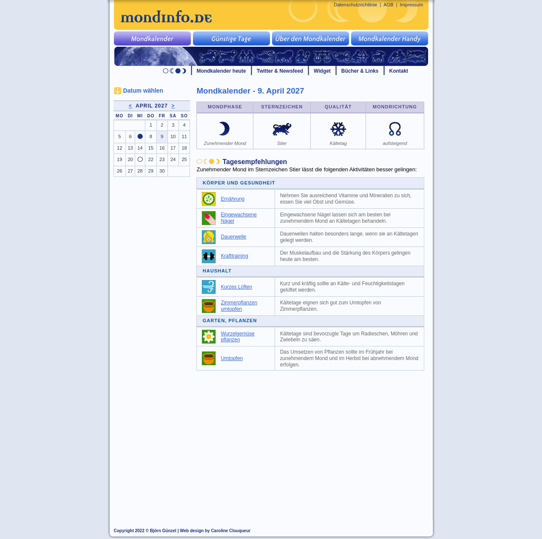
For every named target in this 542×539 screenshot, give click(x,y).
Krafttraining (234, 256)
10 (173, 136)
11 (184, 136)
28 (139, 170)
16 (162, 147)
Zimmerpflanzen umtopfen (239, 306)
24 (173, 159)
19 (119, 159)
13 (130, 147)
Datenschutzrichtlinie (355, 4)
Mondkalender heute (221, 71)
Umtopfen (232, 358)
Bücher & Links (360, 71)
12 (119, 147)
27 (130, 170)
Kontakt (399, 71)
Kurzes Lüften (236, 287)
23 (162, 159)
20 (130, 159)
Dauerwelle (233, 237)
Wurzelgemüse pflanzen (238, 337)
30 (162, 170)
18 (184, 147)
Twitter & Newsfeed (280, 71)
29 (150, 170)
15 (150, 147)
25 (184, 159)
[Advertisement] (315, 438)
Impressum (411, 4)
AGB (388, 4)
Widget (322, 71)
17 (173, 147)
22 (150, 159)
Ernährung (232, 199)
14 (139, 147)
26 (119, 170)
